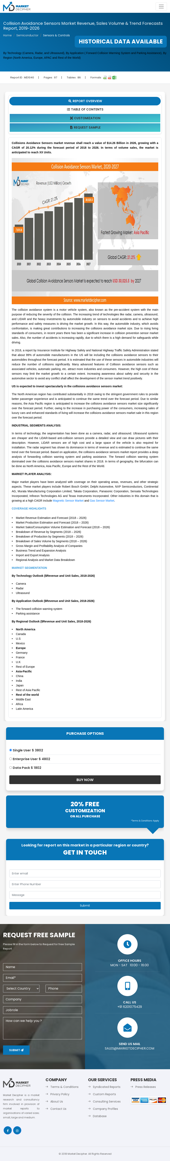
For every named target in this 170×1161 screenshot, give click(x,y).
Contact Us (58, 1109)
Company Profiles (105, 1109)
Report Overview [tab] (85, 101)
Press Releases (145, 1087)
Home (7, 35)
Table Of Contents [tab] (85, 109)
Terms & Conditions (64, 1087)
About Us (56, 1101)
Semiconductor (27, 35)
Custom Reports (104, 1094)
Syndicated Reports (106, 1087)
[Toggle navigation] (161, 6)
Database (100, 1116)
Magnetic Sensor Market (68, 500)
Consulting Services (107, 1101)
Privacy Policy (59, 1094)
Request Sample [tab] (85, 127)
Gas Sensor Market (102, 500)
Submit (16, 1050)
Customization (85, 118)
